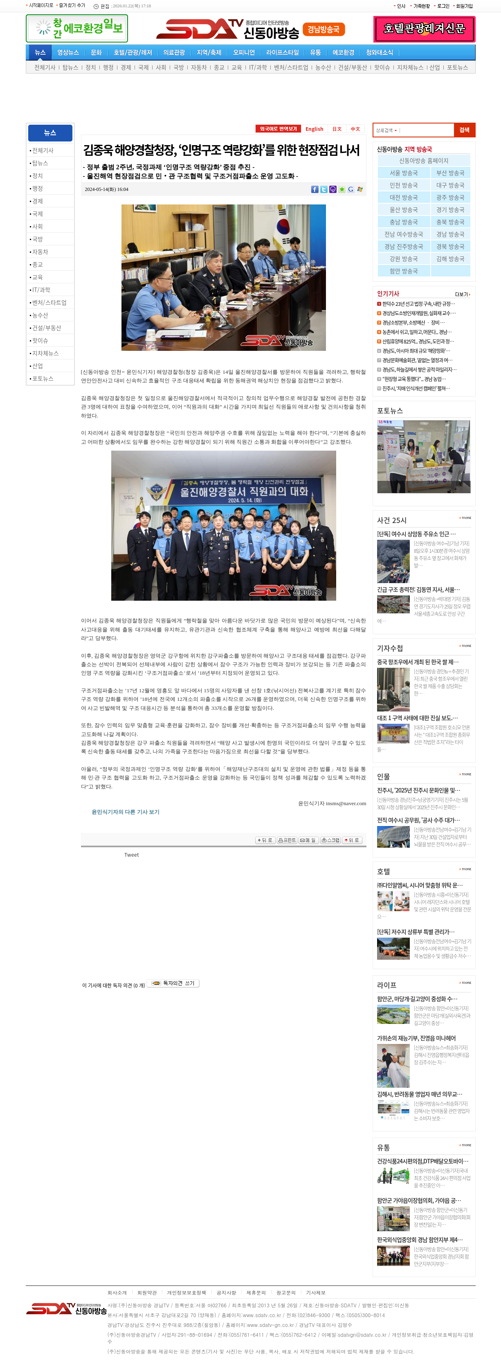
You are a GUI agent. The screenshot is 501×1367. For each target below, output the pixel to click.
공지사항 (226, 1292)
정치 (90, 67)
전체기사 (45, 67)
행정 (108, 67)
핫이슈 (382, 67)
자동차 (199, 67)
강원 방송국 (404, 258)
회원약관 (147, 1292)
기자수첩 (390, 648)
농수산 (323, 67)
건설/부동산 (352, 67)
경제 (126, 67)
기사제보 (316, 1292)
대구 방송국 (450, 185)
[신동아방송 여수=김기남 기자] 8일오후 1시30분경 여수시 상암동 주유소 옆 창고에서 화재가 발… (442, 554)
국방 (178, 67)
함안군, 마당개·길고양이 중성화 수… (417, 998)
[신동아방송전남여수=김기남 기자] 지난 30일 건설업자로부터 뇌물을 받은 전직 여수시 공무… (442, 837)
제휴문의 (256, 1292)
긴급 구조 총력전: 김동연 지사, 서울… (418, 589)
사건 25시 (392, 520)
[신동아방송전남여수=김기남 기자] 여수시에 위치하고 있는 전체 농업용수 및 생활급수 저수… (442, 949)
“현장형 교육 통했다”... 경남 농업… (414, 379)
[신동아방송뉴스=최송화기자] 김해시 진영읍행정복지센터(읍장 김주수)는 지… (441, 1055)
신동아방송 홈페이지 (424, 160)
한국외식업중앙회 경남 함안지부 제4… (420, 1239)
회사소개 (117, 1292)
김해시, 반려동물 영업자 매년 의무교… (419, 1094)
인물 (383, 776)
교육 (236, 67)
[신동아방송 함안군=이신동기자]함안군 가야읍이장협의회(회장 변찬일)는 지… (442, 1217)
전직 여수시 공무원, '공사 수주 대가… (418, 820)
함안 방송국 (404, 271)
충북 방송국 (450, 222)
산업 (434, 67)
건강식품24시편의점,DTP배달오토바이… (422, 1161)
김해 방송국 (450, 258)
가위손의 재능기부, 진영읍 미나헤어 (416, 1038)
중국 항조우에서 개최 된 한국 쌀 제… (417, 662)
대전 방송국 (404, 197)
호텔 (383, 871)
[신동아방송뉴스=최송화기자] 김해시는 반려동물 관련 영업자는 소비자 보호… (442, 1111)
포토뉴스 (457, 67)
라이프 (387, 985)
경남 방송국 (450, 234)
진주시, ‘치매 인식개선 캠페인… (417, 497)
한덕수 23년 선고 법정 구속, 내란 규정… (418, 304)
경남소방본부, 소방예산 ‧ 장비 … (413, 322)
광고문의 (286, 1292)
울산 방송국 (404, 209)
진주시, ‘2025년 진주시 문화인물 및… (418, 790)
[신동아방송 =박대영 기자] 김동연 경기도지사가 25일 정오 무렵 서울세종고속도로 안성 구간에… (423, 610)
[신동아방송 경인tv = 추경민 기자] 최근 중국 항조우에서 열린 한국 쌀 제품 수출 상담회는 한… (441, 682)
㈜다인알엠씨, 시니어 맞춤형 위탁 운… (420, 885)
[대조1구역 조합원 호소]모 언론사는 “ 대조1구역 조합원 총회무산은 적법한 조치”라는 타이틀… (423, 738)
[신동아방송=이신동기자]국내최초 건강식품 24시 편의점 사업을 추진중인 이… (442, 1178)
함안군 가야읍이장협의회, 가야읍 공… (419, 1200)
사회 (161, 67)
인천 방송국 (404, 185)
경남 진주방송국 (403, 246)
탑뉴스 (71, 67)
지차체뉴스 (410, 67)
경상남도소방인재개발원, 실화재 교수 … (419, 313)
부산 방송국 (450, 172)
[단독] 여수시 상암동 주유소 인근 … (416, 534)
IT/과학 (258, 67)
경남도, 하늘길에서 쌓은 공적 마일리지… (419, 369)
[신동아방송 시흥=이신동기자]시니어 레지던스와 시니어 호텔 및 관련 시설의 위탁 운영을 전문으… (424, 905)
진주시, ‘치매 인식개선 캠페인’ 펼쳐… (416, 388)
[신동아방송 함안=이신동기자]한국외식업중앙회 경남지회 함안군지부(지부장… (441, 1257)
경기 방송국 (450, 209)
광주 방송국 (450, 197)
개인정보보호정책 (187, 1292)
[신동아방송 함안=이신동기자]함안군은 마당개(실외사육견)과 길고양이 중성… (442, 1016)
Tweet (131, 854)
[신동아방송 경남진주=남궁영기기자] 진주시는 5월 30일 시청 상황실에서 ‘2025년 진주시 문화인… (422, 803)
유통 (383, 1147)
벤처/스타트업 (291, 67)
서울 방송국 (404, 172)
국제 (143, 67)
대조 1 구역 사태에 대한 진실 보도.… (417, 718)
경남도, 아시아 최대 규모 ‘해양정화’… (416, 351)
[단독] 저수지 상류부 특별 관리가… (415, 931)
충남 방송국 (404, 222)
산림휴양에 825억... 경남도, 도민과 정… (418, 341)
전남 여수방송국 (403, 234)
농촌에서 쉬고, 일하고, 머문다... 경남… (417, 332)
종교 (219, 67)
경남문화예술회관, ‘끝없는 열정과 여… (417, 360)
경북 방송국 (450, 246)
